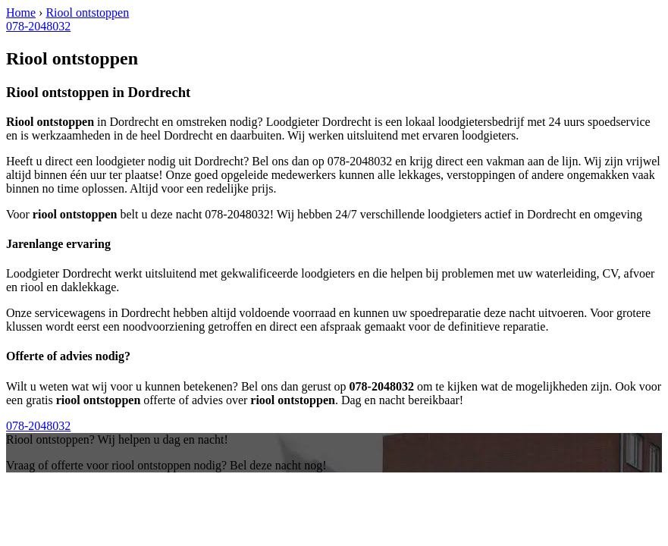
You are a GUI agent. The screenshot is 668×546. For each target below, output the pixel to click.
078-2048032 (38, 26)
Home (21, 12)
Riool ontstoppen (87, 12)
